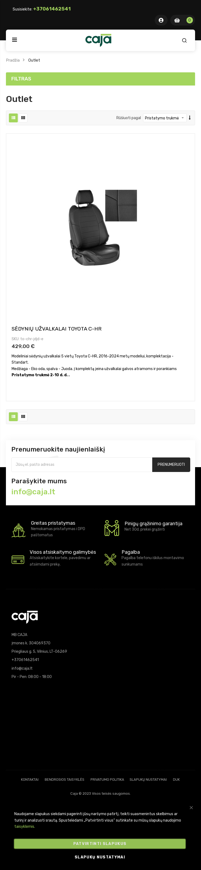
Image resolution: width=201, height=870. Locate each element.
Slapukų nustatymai (148, 779)
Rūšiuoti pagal (128, 118)
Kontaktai (30, 779)
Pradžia (13, 60)
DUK (176, 779)
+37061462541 (52, 9)
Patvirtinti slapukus (100, 843)
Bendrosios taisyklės (64, 779)
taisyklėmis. (24, 826)
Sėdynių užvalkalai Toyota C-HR (57, 329)
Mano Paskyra (161, 20)
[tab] (100, 79)
